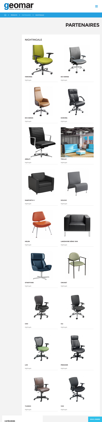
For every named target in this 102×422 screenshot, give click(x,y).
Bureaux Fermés (10, 47)
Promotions (9, 89)
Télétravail (8, 114)
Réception (8, 95)
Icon (8, 69)
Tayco (9, 84)
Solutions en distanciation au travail (14, 103)
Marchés (5, 311)
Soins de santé (10, 99)
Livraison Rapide (10, 60)
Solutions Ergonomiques (13, 107)
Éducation (8, 54)
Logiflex (9, 76)
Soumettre (28, 338)
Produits (18, 308)
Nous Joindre (95, 419)
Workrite (10, 86)
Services (5, 313)
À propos (6, 308)
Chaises (7, 51)
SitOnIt (9, 81)
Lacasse (9, 74)
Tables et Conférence (12, 110)
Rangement (9, 92)
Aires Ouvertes (10, 44)
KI (7, 71)
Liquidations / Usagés (12, 57)
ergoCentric (11, 66)
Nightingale (11, 79)
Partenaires (9, 64)
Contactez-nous (7, 318)
